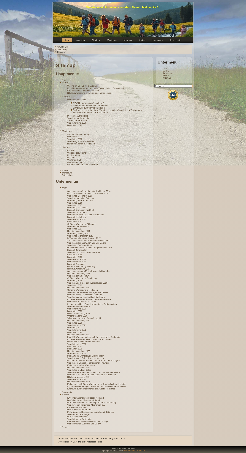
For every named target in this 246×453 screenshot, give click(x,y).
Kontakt (142, 40)
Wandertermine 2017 (76, 219)
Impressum (157, 40)
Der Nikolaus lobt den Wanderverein (83, 342)
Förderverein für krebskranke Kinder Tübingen (88, 421)
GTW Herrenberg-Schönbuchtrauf (88, 103)
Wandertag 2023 (74, 139)
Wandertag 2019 (74, 285)
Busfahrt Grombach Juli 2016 (80, 210)
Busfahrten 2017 (74, 222)
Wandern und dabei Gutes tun (80, 198)
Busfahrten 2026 (74, 125)
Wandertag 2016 (74, 203)
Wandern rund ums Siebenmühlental (83, 252)
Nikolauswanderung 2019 (78, 313)
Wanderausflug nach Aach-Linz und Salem (86, 243)
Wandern (96, 40)
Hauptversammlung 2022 (78, 334)
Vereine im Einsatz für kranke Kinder (83, 86)
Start (67, 40)
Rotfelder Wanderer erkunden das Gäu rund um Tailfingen (93, 360)
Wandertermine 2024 (76, 379)
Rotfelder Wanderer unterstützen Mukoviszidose (89, 299)
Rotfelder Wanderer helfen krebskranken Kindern (89, 339)
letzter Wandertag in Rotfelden (81, 144)
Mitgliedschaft (73, 155)
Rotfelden (71, 157)
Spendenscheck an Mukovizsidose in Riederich (88, 271)
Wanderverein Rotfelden (134, 450)
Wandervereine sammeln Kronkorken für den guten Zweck (93, 372)
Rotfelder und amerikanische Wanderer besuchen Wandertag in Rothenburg (107, 110)
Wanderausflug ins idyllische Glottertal (84, 294)
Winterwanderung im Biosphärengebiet (84, 318)
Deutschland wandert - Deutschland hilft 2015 (87, 193)
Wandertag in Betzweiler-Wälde (81, 302)
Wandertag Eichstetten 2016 (80, 200)
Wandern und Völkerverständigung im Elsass (87, 292)
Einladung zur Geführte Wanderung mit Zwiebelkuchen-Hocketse (96, 384)
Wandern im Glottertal (77, 212)
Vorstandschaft (74, 160)
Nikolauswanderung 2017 (78, 269)
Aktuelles (80, 40)
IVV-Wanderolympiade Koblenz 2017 (84, 238)
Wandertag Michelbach (77, 207)
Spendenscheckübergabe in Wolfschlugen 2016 (88, 191)
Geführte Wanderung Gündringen (82, 278)
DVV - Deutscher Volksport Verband (83, 400)
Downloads (67, 392)
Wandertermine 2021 (76, 325)
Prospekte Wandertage (77, 116)
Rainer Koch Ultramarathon (79, 409)
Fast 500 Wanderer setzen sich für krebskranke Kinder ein (93, 337)
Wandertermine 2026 (76, 123)
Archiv (64, 188)
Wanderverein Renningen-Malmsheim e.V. (86, 405)
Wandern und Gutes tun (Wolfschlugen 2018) (87, 283)
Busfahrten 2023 (74, 346)
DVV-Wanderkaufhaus (77, 417)
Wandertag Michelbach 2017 (80, 236)
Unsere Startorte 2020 (77, 316)
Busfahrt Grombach (76, 264)
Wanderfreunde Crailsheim (79, 419)
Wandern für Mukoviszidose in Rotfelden (85, 214)
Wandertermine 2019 (76, 262)
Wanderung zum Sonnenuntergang (89, 108)
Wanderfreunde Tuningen (78, 414)
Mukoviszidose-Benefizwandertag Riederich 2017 (89, 247)
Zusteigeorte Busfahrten (78, 120)
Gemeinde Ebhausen (76, 407)
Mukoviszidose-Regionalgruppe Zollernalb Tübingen (90, 412)
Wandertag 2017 (74, 229)
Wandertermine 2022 (76, 330)
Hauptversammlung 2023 (78, 351)
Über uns (127, 40)
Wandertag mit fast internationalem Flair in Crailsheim (91, 374)
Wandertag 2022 (74, 137)
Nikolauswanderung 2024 (78, 377)
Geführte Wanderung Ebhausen (81, 224)
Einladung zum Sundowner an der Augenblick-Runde (91, 389)
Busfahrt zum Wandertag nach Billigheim (85, 356)
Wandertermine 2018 (76, 259)
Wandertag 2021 (74, 327)
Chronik (70, 150)
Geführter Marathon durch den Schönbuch (92, 105)
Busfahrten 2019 (74, 257)
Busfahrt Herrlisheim (76, 217)
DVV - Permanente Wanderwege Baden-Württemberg (91, 402)
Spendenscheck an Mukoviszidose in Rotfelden (88, 240)
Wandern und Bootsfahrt (78, 226)
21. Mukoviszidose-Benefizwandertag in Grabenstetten (92, 304)
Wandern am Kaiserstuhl (78, 276)
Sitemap (65, 427)
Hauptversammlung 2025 (78, 382)
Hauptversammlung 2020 (78, 320)
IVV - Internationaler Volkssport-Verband (85, 398)
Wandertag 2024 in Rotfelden (80, 141)
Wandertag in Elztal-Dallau (79, 370)
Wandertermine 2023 (76, 344)
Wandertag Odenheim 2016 (79, 196)
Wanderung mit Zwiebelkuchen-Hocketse (85, 358)
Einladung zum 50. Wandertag (81, 365)
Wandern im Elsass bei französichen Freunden (88, 363)
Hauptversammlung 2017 (78, 231)
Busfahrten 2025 (74, 349)
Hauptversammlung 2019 (78, 287)
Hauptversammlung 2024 (78, 367)
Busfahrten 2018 (74, 254)
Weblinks (66, 394)
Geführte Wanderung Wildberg (81, 266)
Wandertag (112, 40)
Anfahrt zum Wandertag (78, 134)
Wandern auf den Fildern (78, 306)
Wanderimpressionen (76, 100)
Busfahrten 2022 (74, 332)
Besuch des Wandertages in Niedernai (90, 112)
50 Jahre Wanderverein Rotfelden (82, 164)
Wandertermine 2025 (76, 353)
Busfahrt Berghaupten (77, 250)
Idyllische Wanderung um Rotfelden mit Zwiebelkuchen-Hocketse (96, 386)
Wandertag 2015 (74, 205)
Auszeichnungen (74, 162)
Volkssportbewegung (76, 153)
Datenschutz (175, 40)
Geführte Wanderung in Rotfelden (82, 290)
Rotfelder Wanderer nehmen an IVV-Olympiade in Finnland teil (95, 88)
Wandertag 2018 (74, 280)
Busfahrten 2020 (74, 311)
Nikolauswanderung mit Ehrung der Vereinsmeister (90, 93)
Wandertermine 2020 (76, 309)
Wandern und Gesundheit (79, 118)
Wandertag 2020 (74, 323)
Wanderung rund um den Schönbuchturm (86, 297)
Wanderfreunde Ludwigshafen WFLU (84, 424)
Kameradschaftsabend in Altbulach (83, 90)
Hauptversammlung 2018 (78, 273)
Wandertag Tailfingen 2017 (79, 233)
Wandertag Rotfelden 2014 (79, 245)
